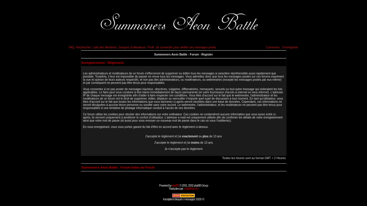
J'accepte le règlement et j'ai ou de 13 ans (183, 136)
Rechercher (83, 47)
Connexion (273, 47)
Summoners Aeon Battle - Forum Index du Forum (118, 167)
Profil (151, 47)
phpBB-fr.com (191, 188)
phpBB (175, 185)
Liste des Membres (105, 47)
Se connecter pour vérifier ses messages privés (186, 47)
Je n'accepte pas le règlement (184, 148)
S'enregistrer (290, 47)
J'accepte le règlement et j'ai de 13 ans (183, 142)
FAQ (72, 47)
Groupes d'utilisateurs (132, 47)
